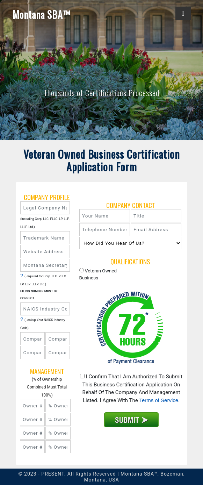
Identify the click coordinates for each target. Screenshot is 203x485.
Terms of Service (158, 400)
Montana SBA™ (42, 15)
